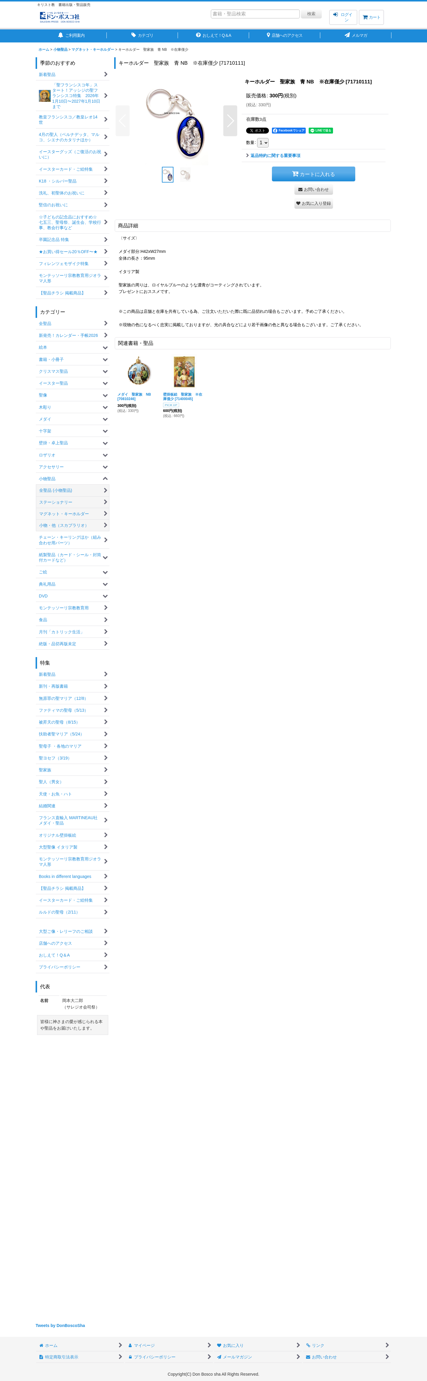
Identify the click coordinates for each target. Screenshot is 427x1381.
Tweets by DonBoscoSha (60, 1325)
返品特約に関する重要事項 (273, 155)
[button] (123, 120)
